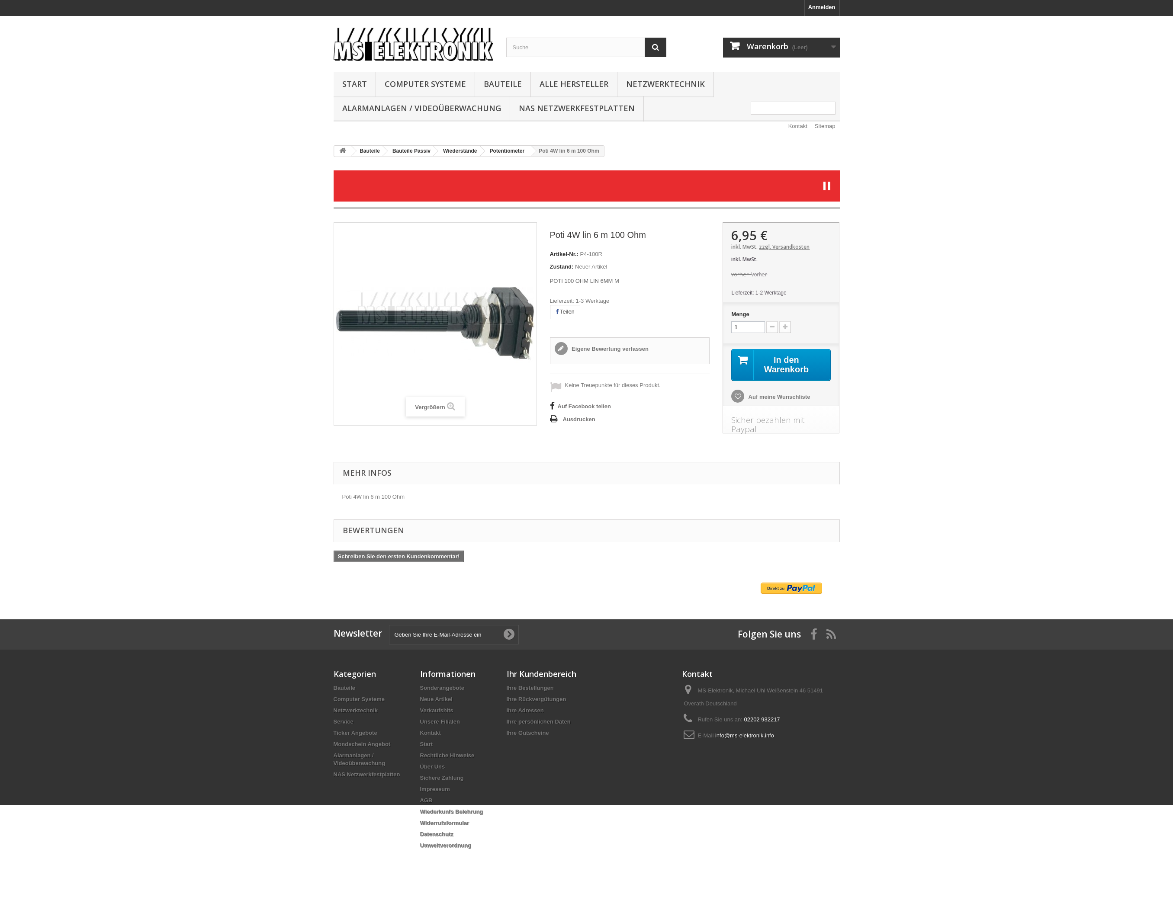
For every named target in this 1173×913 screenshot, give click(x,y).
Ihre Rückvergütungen (536, 699)
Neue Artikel (436, 699)
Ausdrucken (579, 419)
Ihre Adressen (525, 710)
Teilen (565, 311)
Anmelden (822, 7)
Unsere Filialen (440, 721)
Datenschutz (436, 834)
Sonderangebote (442, 688)
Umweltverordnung (445, 845)
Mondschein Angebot (362, 744)
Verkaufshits (436, 710)
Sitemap (825, 126)
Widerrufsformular (444, 823)
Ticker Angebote (355, 733)
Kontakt (797, 126)
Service (344, 721)
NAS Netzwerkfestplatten (577, 108)
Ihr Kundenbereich (541, 674)
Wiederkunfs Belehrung (451, 811)
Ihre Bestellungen (530, 688)
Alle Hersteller (574, 84)
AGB (426, 800)
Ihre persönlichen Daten (539, 721)
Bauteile (503, 84)
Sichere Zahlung (442, 778)
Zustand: (562, 266)
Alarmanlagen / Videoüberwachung (421, 108)
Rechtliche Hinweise (447, 755)
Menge (740, 314)
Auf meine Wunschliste (778, 397)
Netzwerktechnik (665, 84)
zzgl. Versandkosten (784, 246)
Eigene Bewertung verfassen (609, 349)
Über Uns (432, 766)
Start (354, 84)
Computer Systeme (425, 84)
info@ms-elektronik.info (744, 735)
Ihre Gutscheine (528, 733)
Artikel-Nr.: (564, 254)
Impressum (435, 789)
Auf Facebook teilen (584, 406)
